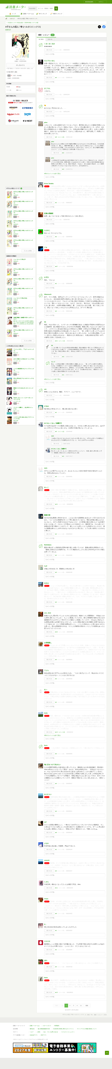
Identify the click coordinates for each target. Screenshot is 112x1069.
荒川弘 (15, 391)
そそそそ (47, 941)
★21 (56, 341)
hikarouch (47, 294)
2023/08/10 (69, 659)
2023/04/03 (69, 753)
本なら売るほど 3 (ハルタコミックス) (23, 378)
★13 (56, 732)
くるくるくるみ (49, 44)
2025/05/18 (69, 236)
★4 (56, 77)
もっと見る (28, 250)
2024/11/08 (69, 311)
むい (45, 689)
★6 (56, 832)
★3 (63, 356)
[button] (56, 8)
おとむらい (48, 794)
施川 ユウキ (16, 411)
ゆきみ (46, 583)
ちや (45, 566)
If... (45, 924)
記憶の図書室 (48, 213)
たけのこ (47, 230)
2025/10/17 (69, 202)
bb (45, 322)
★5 (56, 431)
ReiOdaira (47, 545)
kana (46, 977)
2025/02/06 (70, 266)
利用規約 (56, 1025)
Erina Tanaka (48, 183)
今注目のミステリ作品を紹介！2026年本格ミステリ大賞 (23, 22)
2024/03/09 (69, 555)
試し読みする (20, 65)
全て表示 (41, 39)
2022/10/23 (70, 887)
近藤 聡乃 (12, 18)
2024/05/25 (69, 412)
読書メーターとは (34, 1025)
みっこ (46, 487)
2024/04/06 (69, 431)
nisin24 (46, 860)
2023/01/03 (69, 849)
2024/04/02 (69, 476)
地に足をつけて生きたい (52, 764)
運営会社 (32, 1028)
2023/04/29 (69, 702)
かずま (46, 277)
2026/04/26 (66, 50)
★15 (56, 992)
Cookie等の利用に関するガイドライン (63, 1028)
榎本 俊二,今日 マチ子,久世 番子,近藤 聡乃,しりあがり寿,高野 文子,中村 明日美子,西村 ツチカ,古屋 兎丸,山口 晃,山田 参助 (23, 322)
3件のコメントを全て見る (52, 735)
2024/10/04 (70, 341)
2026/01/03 (66, 94)
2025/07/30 (66, 219)
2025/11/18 (69, 137)
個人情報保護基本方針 (44, 1028)
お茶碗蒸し (48, 643)
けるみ (46, 406)
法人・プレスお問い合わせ (50, 1032)
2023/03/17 (69, 783)
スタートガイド (47, 1025)
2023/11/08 (69, 602)
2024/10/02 (66, 395)
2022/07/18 (69, 966)
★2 (63, 153)
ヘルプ (31, 1032)
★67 (56, 266)
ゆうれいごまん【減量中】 (53, 423)
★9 (56, 137)
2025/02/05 (69, 283)
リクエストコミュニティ (68, 1032)
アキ (45, 247)
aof (45, 822)
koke (46, 713)
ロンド (53, 362)
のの (52, 436)
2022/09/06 (69, 949)
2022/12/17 (69, 871)
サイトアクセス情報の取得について (87, 1028)
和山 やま (15, 352)
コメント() (58, 50)
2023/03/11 (69, 811)
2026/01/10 (69, 77)
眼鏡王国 (47, 515)
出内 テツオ (16, 372)
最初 (56, 1005)
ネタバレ (50, 39)
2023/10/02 (70, 632)
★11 (56, 888)
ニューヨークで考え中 (19, 259)
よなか (46, 843)
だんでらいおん (49, 61)
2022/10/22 (69, 913)
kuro (46, 745)
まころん (47, 88)
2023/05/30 (69, 678)
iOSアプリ (43, 1035)
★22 (56, 632)
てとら (46, 670)
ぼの (45, 960)
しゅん (46, 882)
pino (45, 122)
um (45, 389)
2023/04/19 (70, 732)
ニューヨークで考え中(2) (20, 298)
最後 (87, 1005)
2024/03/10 (70, 504)
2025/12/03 (66, 111)
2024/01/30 (69, 572)
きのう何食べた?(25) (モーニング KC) (23, 359)
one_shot (47, 613)
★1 (56, 283)
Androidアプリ (34, 1035)
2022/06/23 (70, 992)
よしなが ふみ (16, 360)
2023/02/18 (69, 832)
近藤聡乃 (15, 300)
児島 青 (15, 380)
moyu (46, 899)
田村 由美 (15, 420)
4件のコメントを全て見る (52, 173)
